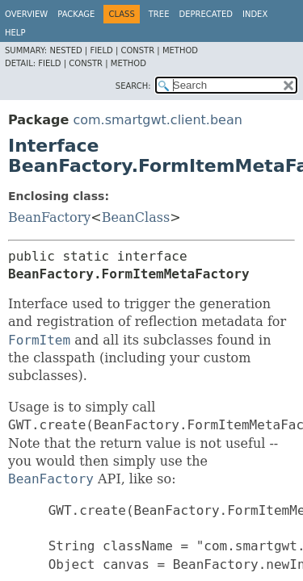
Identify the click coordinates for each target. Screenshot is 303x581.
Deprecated (206, 14)
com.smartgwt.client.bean (157, 119)
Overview (26, 14)
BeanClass (136, 217)
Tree (159, 14)
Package (76, 14)
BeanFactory (49, 217)
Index (254, 14)
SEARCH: (133, 86)
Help (15, 32)
